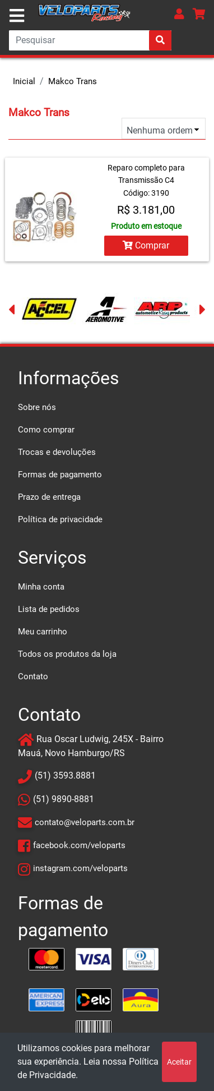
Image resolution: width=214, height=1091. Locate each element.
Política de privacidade (60, 519)
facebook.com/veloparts (79, 845)
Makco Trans (72, 81)
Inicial (24, 81)
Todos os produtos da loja (67, 654)
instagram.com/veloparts (80, 868)
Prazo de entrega (49, 497)
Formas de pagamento (60, 474)
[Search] (90, 40)
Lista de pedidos (49, 609)
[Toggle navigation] (17, 15)
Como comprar (46, 430)
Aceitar (179, 1061)
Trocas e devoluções (57, 452)
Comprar (146, 245)
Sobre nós (37, 407)
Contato (33, 676)
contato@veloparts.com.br (84, 822)
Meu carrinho (42, 632)
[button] (179, 14)
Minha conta (41, 587)
